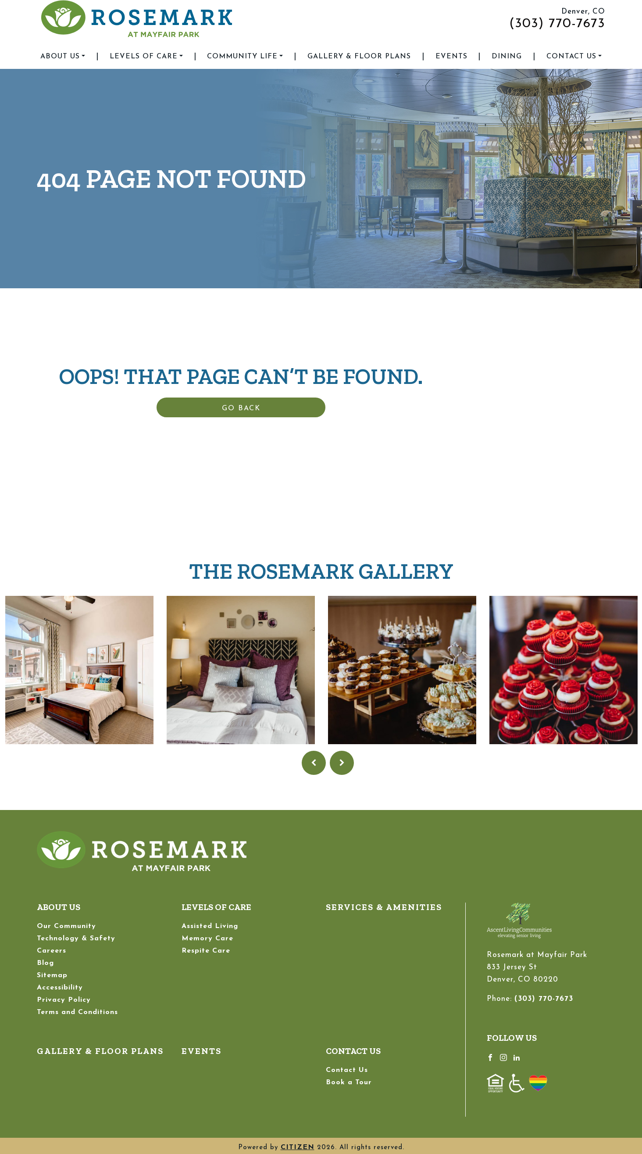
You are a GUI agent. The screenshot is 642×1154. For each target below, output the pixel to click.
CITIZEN (297, 1147)
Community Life (242, 56)
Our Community (66, 926)
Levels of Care (144, 56)
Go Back (241, 408)
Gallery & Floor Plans (359, 56)
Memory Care (207, 938)
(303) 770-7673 (557, 24)
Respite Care (206, 950)
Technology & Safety (76, 938)
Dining (507, 56)
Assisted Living (210, 926)
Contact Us (571, 56)
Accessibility (60, 987)
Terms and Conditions (77, 1012)
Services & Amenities (384, 907)
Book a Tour (349, 1082)
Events (451, 56)
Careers (51, 950)
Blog (45, 963)
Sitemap (52, 975)
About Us (60, 56)
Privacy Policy (64, 999)
